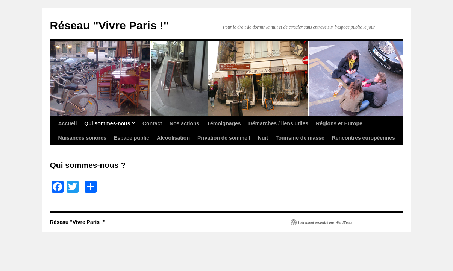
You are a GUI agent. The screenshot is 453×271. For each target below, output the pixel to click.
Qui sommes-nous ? (109, 123)
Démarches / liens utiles (278, 123)
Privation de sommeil (223, 138)
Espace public (131, 138)
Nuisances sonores (82, 138)
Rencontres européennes (363, 138)
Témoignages (224, 123)
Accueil (67, 123)
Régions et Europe (339, 123)
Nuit (263, 138)
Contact (152, 123)
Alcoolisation (173, 138)
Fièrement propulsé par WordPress (325, 222)
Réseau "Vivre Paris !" (109, 25)
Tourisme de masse (300, 138)
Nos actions (184, 123)
